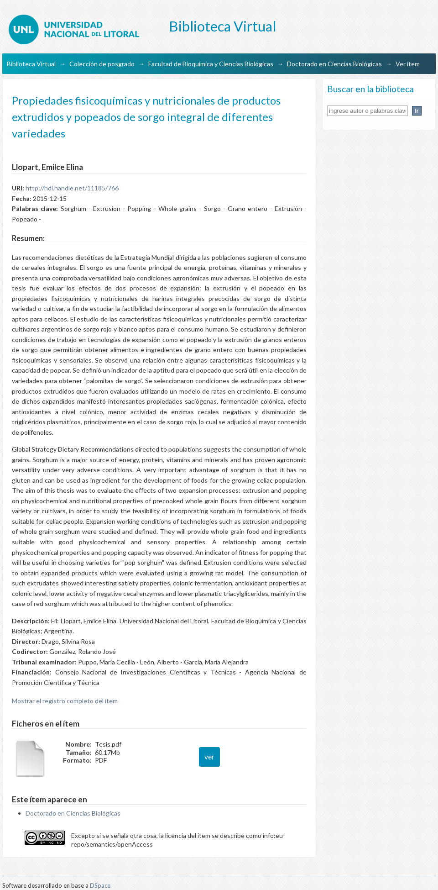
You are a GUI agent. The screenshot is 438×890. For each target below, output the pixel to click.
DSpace (100, 885)
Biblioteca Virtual (31, 64)
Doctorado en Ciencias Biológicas (334, 64)
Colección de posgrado (102, 64)
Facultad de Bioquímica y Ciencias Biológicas (210, 64)
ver (209, 757)
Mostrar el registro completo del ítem (65, 701)
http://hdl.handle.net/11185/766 (72, 188)
